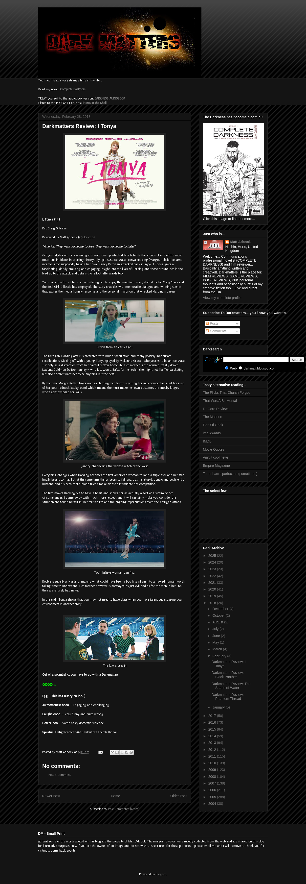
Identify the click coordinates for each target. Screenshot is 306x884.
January (219, 707)
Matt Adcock (240, 242)
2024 (212, 562)
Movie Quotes (213, 449)
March (217, 649)
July (215, 629)
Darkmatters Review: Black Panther (228, 675)
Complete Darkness (72, 89)
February (219, 656)
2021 (212, 583)
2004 (212, 804)
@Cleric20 (86, 237)
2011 (212, 756)
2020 (212, 589)
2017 (212, 716)
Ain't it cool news (216, 457)
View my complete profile (222, 298)
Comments (216, 331)
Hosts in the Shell (95, 103)
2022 (212, 576)
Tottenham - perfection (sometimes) (230, 474)
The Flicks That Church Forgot (226, 392)
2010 (212, 763)
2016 (212, 722)
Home (115, 796)
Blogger (161, 874)
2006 (212, 790)
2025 (212, 556)
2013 (212, 743)
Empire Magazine (216, 465)
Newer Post (51, 796)
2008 (212, 777)
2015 (212, 729)
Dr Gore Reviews (216, 409)
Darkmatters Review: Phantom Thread (228, 697)
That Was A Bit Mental (220, 401)
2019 (212, 596)
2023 (212, 569)
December (220, 609)
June (216, 636)
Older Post (178, 796)
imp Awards (212, 433)
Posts (212, 323)
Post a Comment (59, 775)
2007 (212, 783)
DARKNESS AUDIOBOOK (110, 98)
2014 (212, 736)
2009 (212, 770)
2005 (212, 797)
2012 (212, 750)
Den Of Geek (213, 425)
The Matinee (212, 417)
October (219, 615)
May (216, 642)
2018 (212, 603)
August (218, 622)
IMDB (207, 441)
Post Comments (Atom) (123, 809)
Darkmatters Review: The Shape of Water (231, 686)
